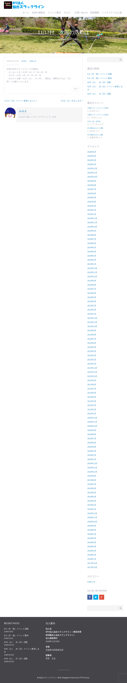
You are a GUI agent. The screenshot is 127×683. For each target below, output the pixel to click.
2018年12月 (92, 513)
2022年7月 (91, 339)
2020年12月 (92, 418)
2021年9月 (91, 380)
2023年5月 (91, 297)
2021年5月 (91, 397)
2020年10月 (92, 426)
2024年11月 (92, 222)
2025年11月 (92, 172)
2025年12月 (92, 168)
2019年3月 (91, 501)
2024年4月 (91, 251)
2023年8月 (91, 285)
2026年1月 (91, 164)
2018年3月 (91, 550)
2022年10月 (92, 326)
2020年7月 (91, 438)
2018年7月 (91, 534)
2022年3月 (91, 355)
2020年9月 (91, 430)
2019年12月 (92, 463)
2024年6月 (91, 243)
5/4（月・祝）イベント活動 (99, 74)
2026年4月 (91, 156)
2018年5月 (91, 542)
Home (51, 39)
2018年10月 (92, 521)
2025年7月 (91, 189)
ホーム (25, 12)
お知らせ (32, 61)
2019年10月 (92, 472)
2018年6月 (91, 538)
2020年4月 (91, 447)
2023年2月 (91, 309)
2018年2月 (91, 555)
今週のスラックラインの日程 (97, 108)
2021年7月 (91, 388)
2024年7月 (91, 239)
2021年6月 (91, 393)
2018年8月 (91, 530)
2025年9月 (91, 181)
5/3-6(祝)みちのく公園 (95, 128)
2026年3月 (91, 160)
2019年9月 (91, 476)
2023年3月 (91, 305)
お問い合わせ (81, 12)
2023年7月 (91, 289)
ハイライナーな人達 (112, 12)
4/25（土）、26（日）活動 (99, 82)
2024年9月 (91, 231)
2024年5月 (91, 247)
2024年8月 (91, 235)
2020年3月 (91, 451)
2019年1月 (91, 509)
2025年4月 (91, 201)
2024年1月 (91, 264)
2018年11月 (92, 517)
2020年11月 (92, 422)
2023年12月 (92, 268)
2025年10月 (92, 176)
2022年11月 (92, 322)
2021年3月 (91, 405)
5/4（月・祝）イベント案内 (99, 78)
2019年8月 (91, 480)
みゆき (24, 61)
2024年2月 (91, 260)
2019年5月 (91, 492)
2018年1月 (91, 559)
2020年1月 (91, 459)
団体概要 (94, 12)
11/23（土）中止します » (72, 100)
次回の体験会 (38, 12)
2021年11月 (92, 372)
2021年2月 (91, 409)
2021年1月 (91, 413)
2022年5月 (91, 347)
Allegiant (66, 677)
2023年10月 (92, 276)
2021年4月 (91, 401)
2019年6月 (91, 488)
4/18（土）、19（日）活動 (99, 94)
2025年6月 (91, 193)
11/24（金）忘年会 (93, 121)
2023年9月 (91, 280)
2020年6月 (91, 442)
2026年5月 (91, 152)
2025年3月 (91, 206)
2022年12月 (92, 318)
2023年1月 (91, 314)
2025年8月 (91, 185)
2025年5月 (91, 197)
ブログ (66, 12)
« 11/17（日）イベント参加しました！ (21, 100)
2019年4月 (91, 496)
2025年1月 (91, 214)
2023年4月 (91, 301)
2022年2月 (91, 359)
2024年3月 (91, 256)
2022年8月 (91, 334)
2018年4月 (91, 546)
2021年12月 (92, 368)
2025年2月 (91, 210)
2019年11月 (92, 467)
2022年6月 (91, 343)
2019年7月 (91, 484)
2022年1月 (91, 363)
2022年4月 (91, 351)
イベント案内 (54, 12)
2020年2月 (91, 455)
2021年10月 (92, 376)
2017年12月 (92, 563)
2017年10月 (92, 567)
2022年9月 (91, 330)
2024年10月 (92, 226)
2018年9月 (91, 525)
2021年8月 (91, 384)
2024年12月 (92, 218)
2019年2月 (91, 505)
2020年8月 (91, 434)
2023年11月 (92, 272)
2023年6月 (91, 293)
